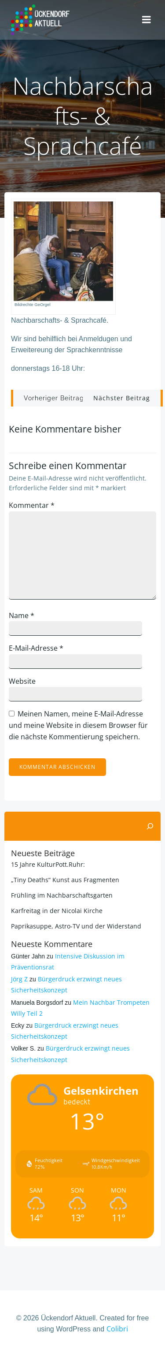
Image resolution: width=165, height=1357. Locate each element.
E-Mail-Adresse (36, 648)
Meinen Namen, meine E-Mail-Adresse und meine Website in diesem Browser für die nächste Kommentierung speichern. (78, 725)
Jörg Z (19, 979)
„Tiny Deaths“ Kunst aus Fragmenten (65, 880)
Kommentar (32, 505)
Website (22, 681)
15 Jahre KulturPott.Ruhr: (48, 864)
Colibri (117, 1329)
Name (21, 615)
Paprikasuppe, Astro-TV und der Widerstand (76, 926)
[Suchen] (150, 826)
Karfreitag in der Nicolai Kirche (57, 910)
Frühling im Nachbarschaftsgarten (62, 895)
